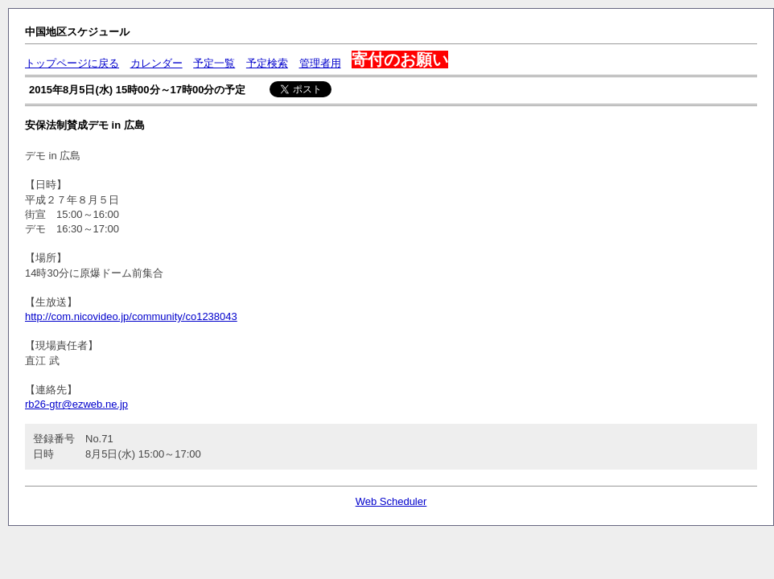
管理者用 (320, 63)
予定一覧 (214, 63)
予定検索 (267, 63)
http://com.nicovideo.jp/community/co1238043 (131, 316)
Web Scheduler (391, 501)
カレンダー (156, 63)
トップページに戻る (72, 63)
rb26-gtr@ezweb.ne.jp (76, 404)
